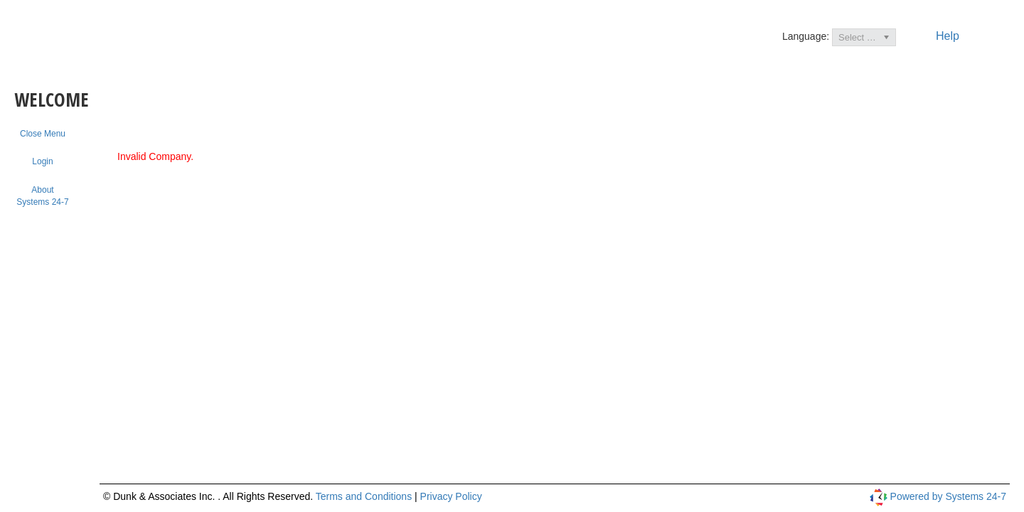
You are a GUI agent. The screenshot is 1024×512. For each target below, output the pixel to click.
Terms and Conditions (365, 496)
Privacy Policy (451, 496)
